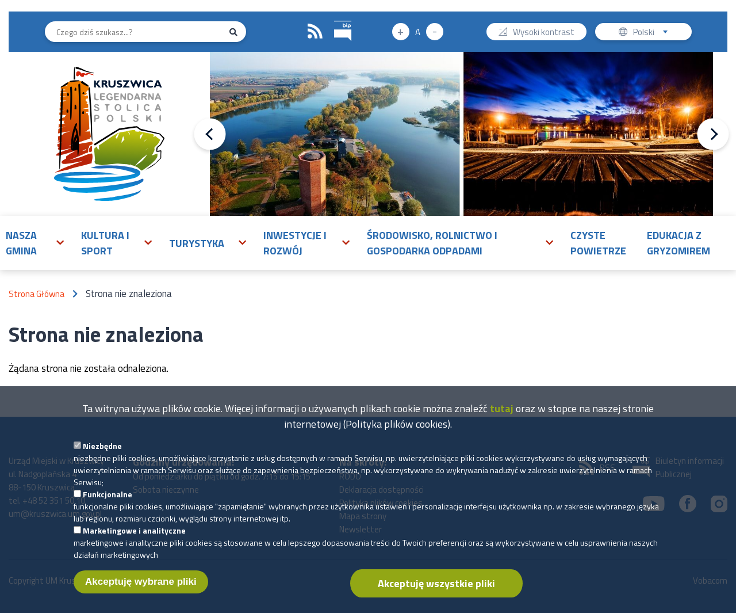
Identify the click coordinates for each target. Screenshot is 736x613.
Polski (653, 33)
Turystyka (196, 243)
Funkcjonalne (107, 494)
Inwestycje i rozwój (295, 242)
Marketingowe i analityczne (134, 530)
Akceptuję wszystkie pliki (436, 583)
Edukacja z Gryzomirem (678, 242)
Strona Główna (36, 293)
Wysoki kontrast (543, 33)
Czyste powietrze (598, 242)
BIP (334, 19)
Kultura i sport (105, 242)
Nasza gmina (21, 242)
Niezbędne (102, 446)
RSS (315, 31)
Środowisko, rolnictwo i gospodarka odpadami (432, 242)
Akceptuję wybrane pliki (141, 581)
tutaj (501, 408)
